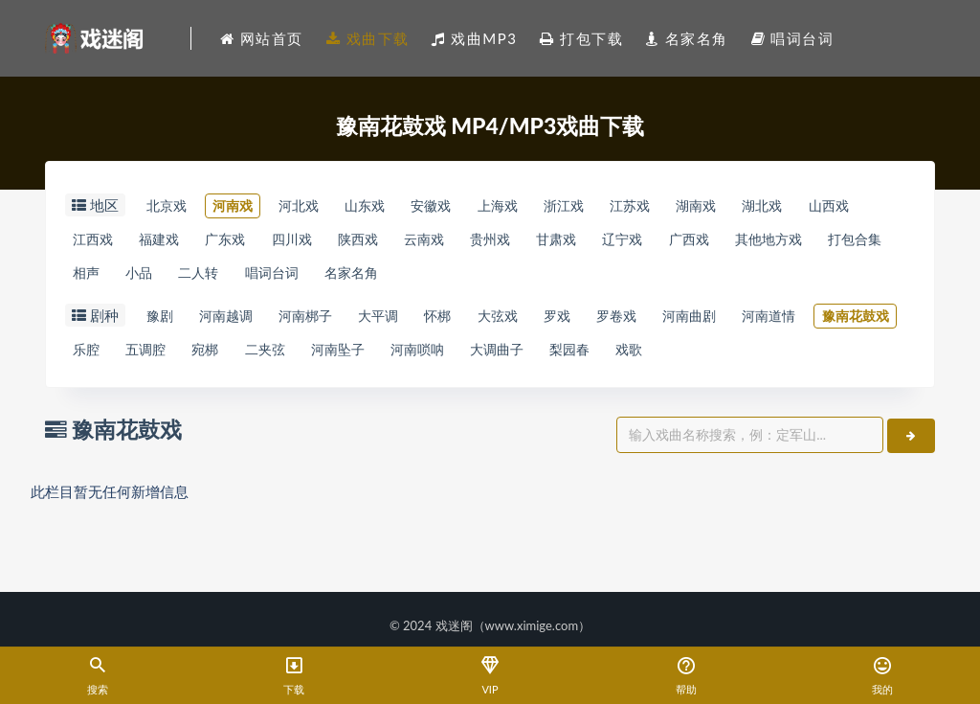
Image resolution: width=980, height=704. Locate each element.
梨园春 (851, 357)
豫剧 (163, 321)
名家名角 (597, 276)
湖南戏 (789, 206)
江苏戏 (712, 206)
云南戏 (561, 241)
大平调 (416, 321)
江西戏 (174, 241)
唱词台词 (505, 276)
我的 (882, 676)
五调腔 (358, 357)
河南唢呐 (674, 357)
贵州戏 (638, 241)
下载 (294, 676)
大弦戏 (557, 321)
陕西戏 (483, 241)
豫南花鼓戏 (203, 357)
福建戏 (252, 241)
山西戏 (97, 241)
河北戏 (324, 206)
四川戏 (406, 241)
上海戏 (557, 206)
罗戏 (627, 321)
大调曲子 (766, 357)
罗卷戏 (698, 321)
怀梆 (487, 321)
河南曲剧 (782, 321)
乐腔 (288, 357)
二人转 (420, 276)
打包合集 (210, 276)
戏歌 (90, 392)
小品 (351, 276)
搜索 (98, 676)
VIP (490, 676)
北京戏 (170, 206)
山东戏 (402, 206)
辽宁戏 (793, 241)
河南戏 (248, 206)
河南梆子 (332, 321)
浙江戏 (635, 206)
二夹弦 (498, 357)
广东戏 (329, 241)
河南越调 (241, 321)
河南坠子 (583, 357)
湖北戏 (866, 206)
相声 (288, 276)
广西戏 (870, 241)
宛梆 (427, 357)
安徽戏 (479, 206)
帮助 (686, 676)
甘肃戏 (716, 241)
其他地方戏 (111, 276)
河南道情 (104, 357)
